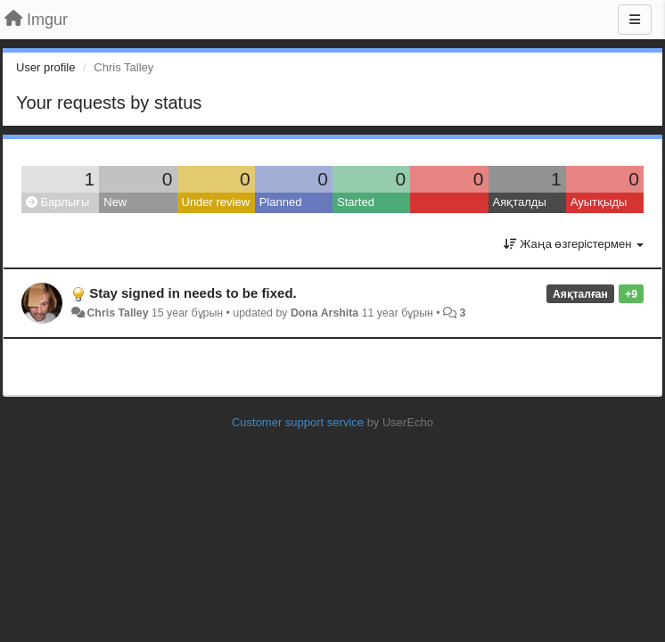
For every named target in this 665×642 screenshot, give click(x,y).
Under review (216, 202)
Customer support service (298, 422)
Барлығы (57, 202)
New (115, 202)
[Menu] (635, 19)
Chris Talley (117, 313)
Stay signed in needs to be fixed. (193, 292)
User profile (45, 67)
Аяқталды (519, 202)
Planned (280, 202)
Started (355, 202)
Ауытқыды (599, 202)
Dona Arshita (324, 313)
